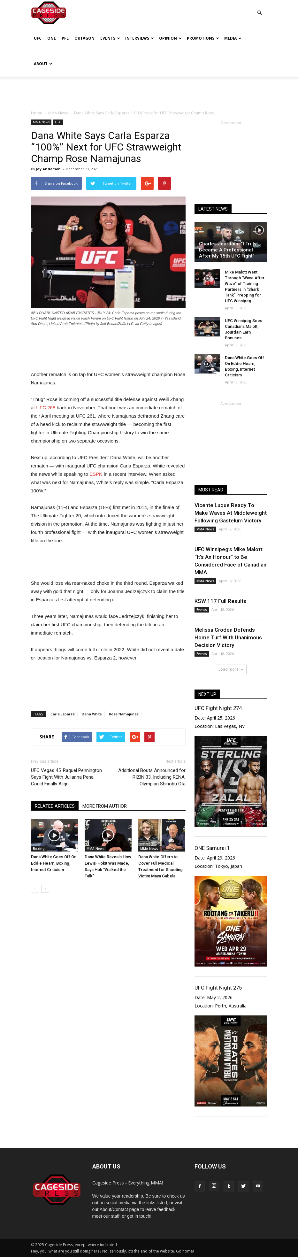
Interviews (139, 38)
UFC (38, 38)
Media (232, 38)
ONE (51, 38)
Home (36, 113)
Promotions (203, 38)
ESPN (96, 474)
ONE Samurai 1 (212, 848)
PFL (65, 38)
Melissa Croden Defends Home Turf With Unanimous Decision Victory (228, 637)
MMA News (41, 122)
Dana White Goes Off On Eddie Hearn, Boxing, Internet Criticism (53, 863)
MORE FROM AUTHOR (104, 806)
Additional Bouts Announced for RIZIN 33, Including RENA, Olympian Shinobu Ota (152, 777)
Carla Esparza (62, 714)
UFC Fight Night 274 (218, 708)
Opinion (170, 38)
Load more (230, 669)
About (43, 63)
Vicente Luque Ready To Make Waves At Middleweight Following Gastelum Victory (231, 513)
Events (110, 38)
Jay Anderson (48, 168)
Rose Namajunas (124, 714)
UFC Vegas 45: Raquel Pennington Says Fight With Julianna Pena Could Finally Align (66, 777)
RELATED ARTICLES (55, 806)
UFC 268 (45, 407)
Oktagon (84, 38)
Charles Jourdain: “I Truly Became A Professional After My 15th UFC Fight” (227, 250)
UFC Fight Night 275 (218, 987)
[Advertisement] (149, 90)
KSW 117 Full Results (220, 601)
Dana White (92, 714)
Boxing (39, 848)
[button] (259, 8)
